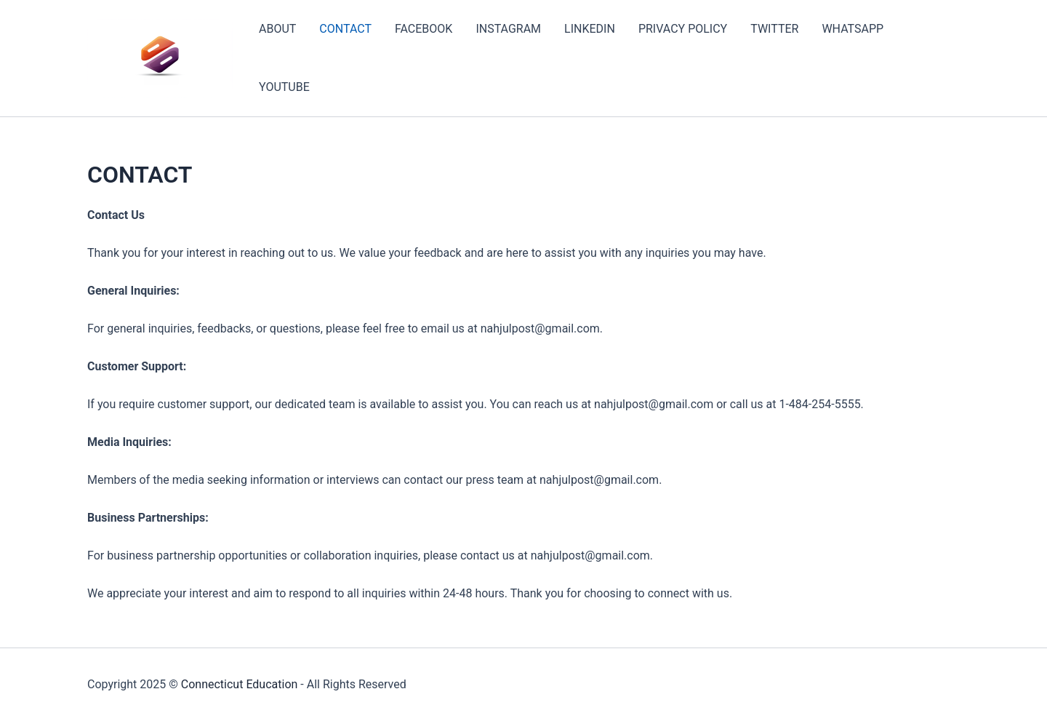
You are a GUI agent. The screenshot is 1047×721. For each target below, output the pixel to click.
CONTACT (345, 29)
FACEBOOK (423, 29)
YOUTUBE (284, 87)
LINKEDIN (589, 29)
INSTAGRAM (508, 29)
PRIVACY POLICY (682, 29)
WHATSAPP (852, 29)
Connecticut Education (239, 684)
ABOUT (277, 29)
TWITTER (774, 29)
